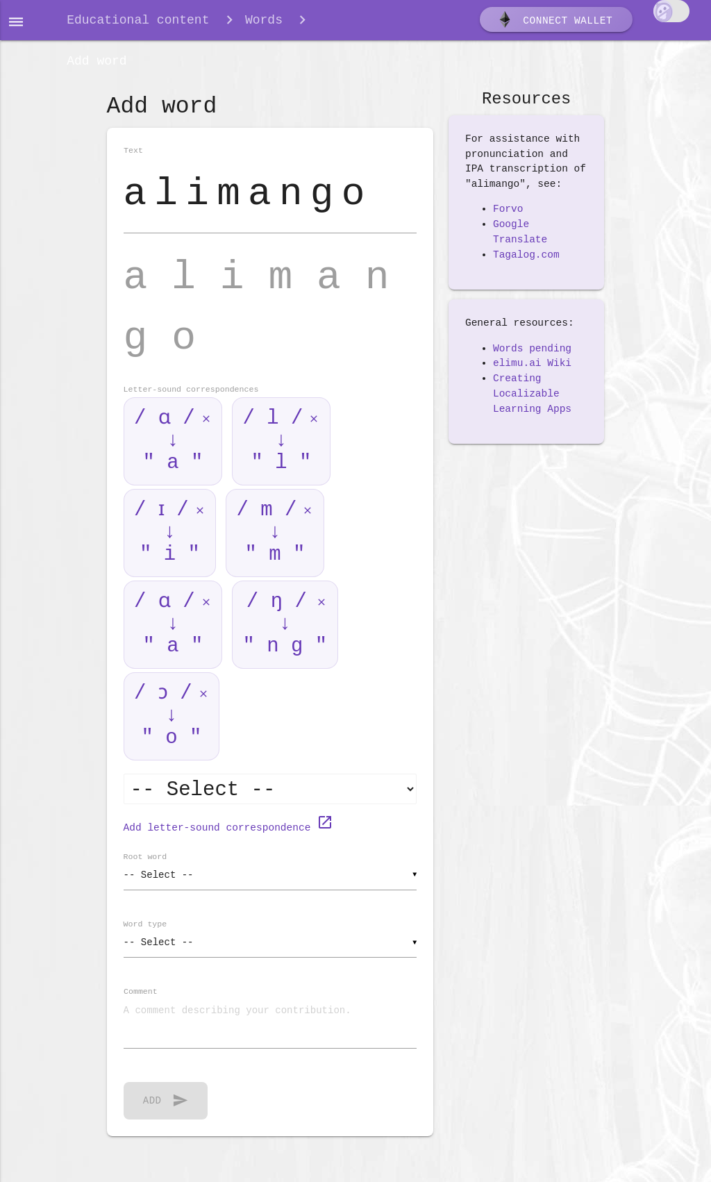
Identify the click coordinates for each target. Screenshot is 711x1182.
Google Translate (520, 240)
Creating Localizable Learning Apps (532, 402)
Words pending (532, 356)
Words (264, 22)
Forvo (508, 217)
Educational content (138, 22)
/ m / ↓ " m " (276, 543)
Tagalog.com (526, 262)
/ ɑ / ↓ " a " (168, 452)
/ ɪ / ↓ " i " (168, 543)
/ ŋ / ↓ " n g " (284, 635)
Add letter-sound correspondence (228, 837)
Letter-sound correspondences (191, 401)
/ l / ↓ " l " (276, 452)
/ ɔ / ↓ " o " (168, 727)
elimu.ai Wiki (532, 371)
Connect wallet (554, 23)
